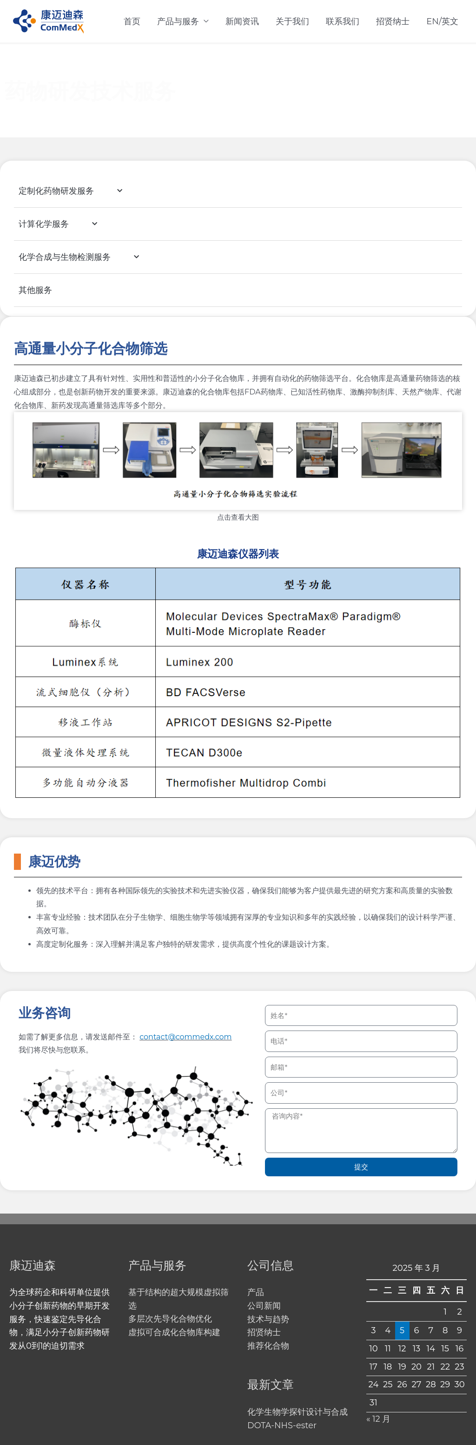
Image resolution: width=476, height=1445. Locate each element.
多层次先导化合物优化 (170, 1319)
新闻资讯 (242, 21)
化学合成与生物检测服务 (90, 257)
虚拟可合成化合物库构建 (174, 1333)
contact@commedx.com (185, 1036)
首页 (132, 21)
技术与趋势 (268, 1319)
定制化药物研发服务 (82, 191)
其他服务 (35, 290)
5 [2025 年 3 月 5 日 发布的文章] (402, 1330)
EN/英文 (442, 21)
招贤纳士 (393, 21)
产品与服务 (178, 21)
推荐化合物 (268, 1346)
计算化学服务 (69, 224)
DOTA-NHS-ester (282, 1425)
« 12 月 (378, 1418)
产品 (255, 1293)
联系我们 (342, 21)
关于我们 (292, 21)
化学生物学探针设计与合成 (297, 1412)
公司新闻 (264, 1306)
